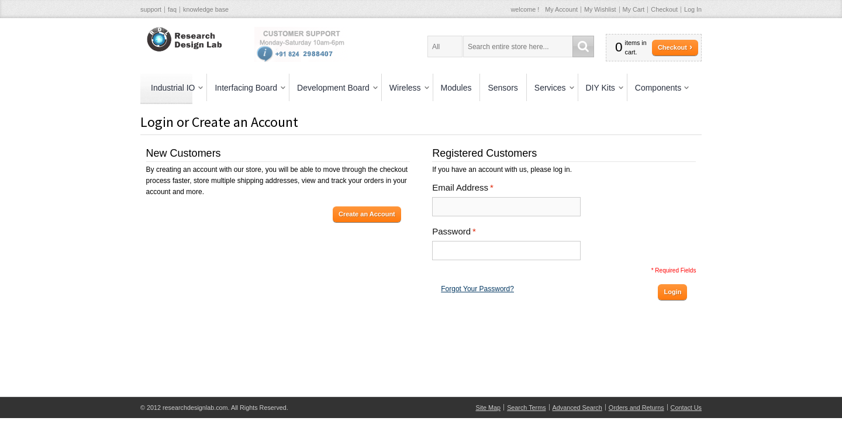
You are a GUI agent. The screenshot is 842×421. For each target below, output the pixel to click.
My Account (561, 9)
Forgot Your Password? (477, 289)
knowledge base (206, 9)
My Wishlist (600, 9)
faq (172, 9)
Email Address (460, 187)
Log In (693, 9)
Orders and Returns (636, 407)
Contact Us (686, 407)
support (150, 9)
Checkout (664, 9)
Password (451, 231)
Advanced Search (577, 407)
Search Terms (526, 407)
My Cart (634, 9)
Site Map (488, 407)
